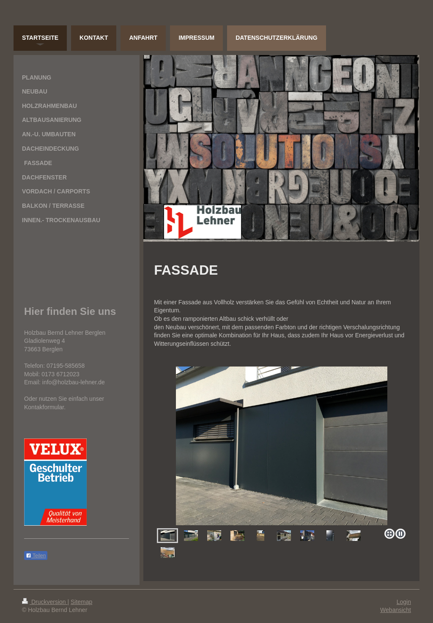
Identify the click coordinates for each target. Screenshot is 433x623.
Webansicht (395, 609)
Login (404, 601)
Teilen (36, 556)
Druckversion (44, 601)
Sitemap (81, 601)
